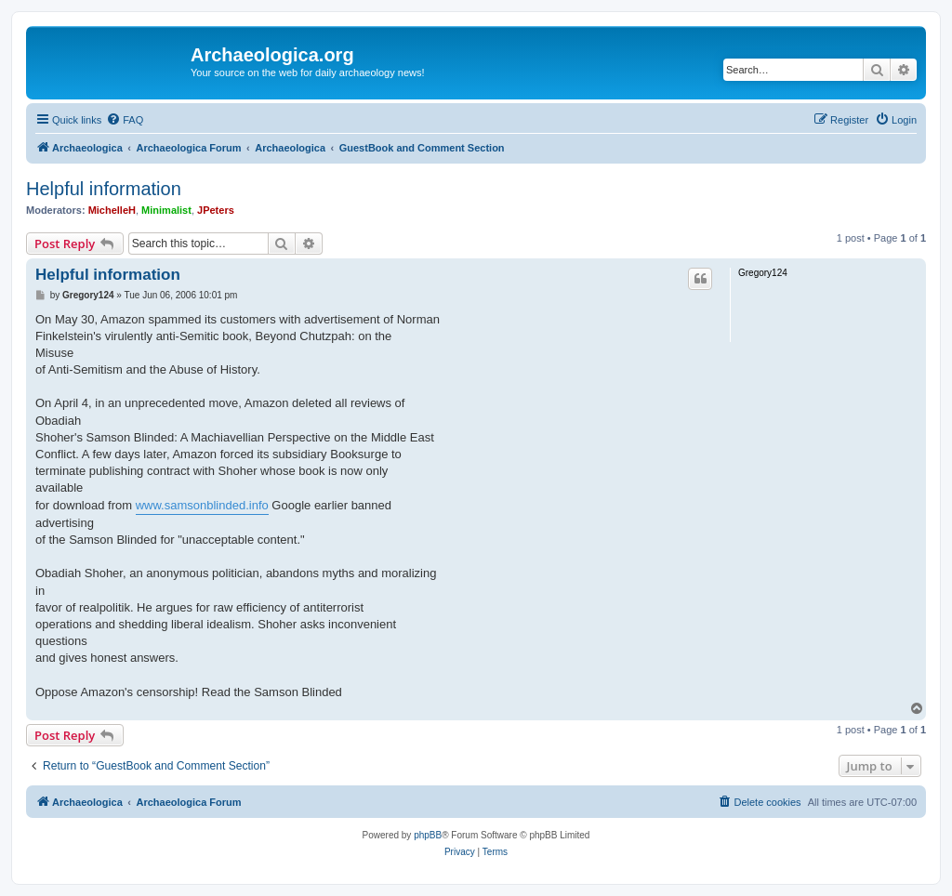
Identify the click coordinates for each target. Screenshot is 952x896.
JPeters (215, 210)
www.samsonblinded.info (202, 505)
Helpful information (103, 188)
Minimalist (166, 210)
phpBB (428, 835)
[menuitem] (124, 120)
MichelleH (112, 210)
